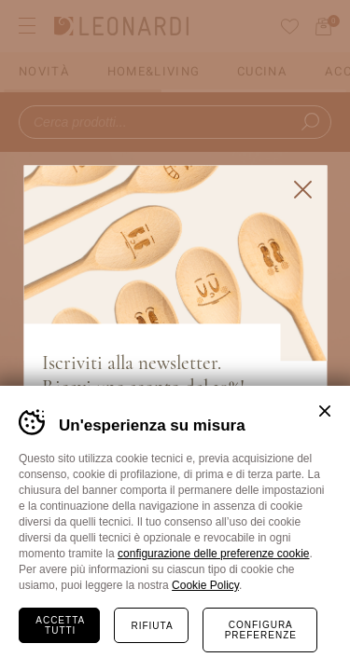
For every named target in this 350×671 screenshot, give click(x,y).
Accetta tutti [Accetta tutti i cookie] (60, 625)
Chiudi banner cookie (324, 411)
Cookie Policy (205, 585)
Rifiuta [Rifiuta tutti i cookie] (152, 626)
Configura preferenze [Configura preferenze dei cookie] (261, 630)
